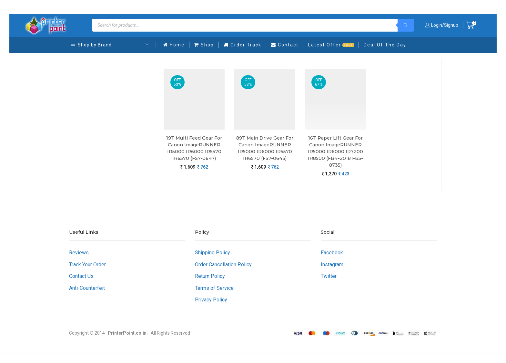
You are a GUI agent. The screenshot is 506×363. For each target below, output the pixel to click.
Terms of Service (214, 288)
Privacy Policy (211, 300)
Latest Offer (331, 44)
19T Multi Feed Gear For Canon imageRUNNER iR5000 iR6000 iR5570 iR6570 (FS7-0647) (194, 148)
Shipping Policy (212, 253)
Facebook (332, 253)
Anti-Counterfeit (87, 288)
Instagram (332, 264)
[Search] (406, 25)
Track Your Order (87, 264)
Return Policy (210, 276)
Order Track (242, 44)
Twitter (329, 276)
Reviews (79, 253)
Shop (204, 44)
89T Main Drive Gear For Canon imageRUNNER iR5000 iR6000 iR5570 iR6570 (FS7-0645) (264, 148)
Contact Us (81, 276)
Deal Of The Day (385, 44)
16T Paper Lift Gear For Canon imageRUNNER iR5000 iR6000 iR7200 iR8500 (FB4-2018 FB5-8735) (335, 151)
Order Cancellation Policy (223, 264)
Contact (285, 44)
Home (174, 44)
